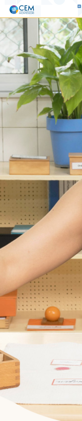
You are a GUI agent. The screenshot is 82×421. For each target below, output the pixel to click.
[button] (79, 6)
